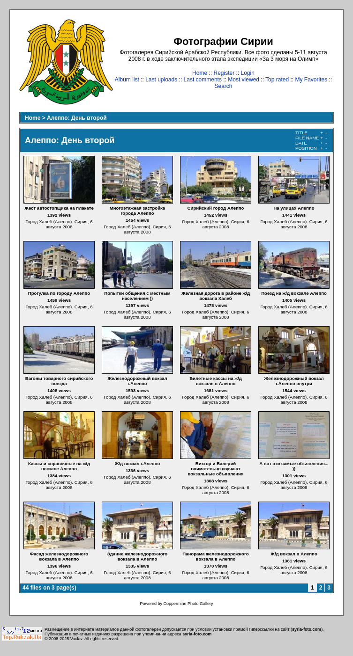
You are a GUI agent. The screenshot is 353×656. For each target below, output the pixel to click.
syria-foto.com (306, 629)
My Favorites (311, 79)
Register (223, 73)
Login (248, 73)
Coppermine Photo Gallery (188, 603)
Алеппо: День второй (77, 118)
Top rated (277, 79)
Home (199, 73)
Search (223, 86)
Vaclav (76, 638)
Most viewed (243, 79)
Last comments (203, 79)
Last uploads (161, 79)
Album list (127, 79)
